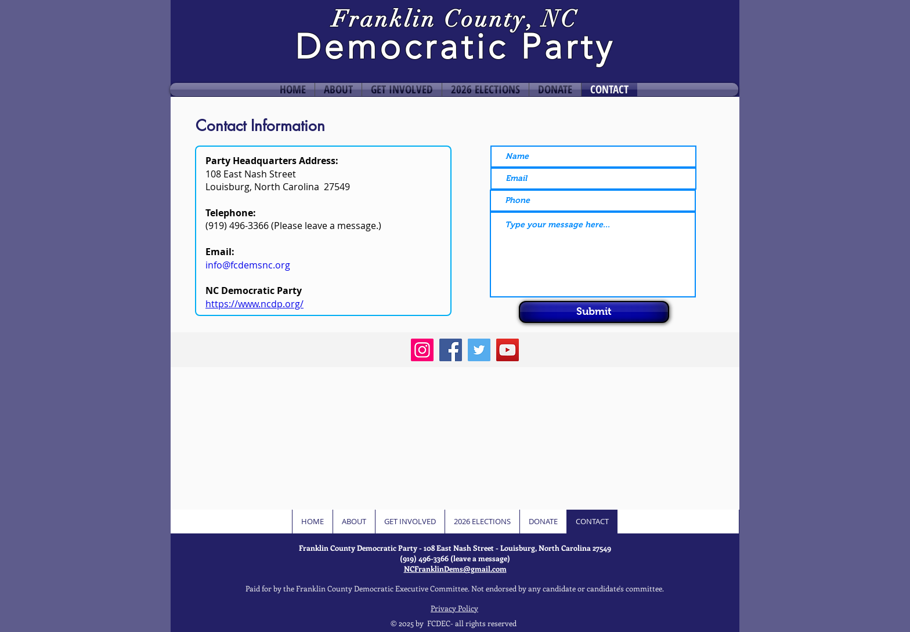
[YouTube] (507, 350)
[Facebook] (450, 350)
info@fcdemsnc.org (247, 265)
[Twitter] (479, 350)
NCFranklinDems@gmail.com (455, 568)
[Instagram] (422, 350)
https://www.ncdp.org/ (254, 303)
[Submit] (594, 312)
